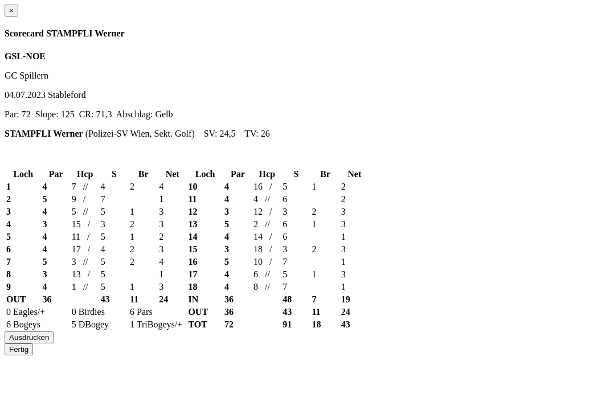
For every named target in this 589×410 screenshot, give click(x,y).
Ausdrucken (29, 337)
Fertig (18, 349)
